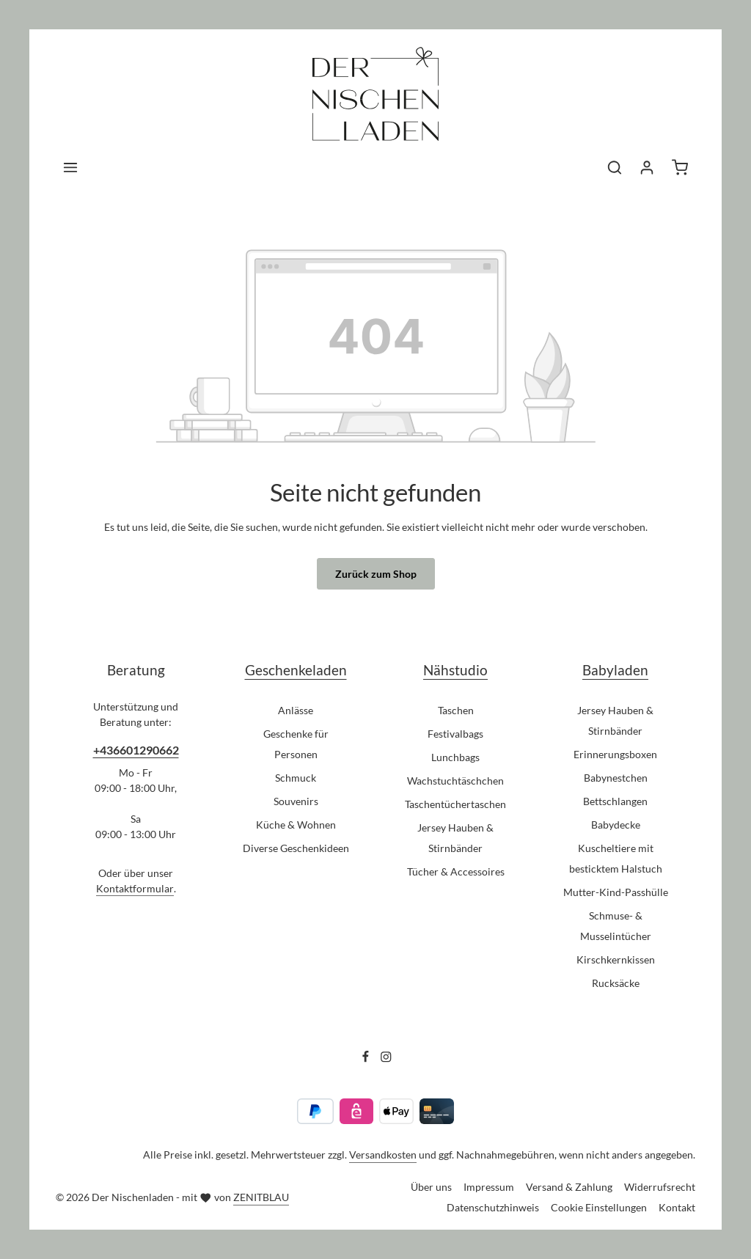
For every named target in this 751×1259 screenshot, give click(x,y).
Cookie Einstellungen (599, 1207)
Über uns (431, 1187)
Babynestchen (616, 777)
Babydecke (615, 824)
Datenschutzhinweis (493, 1207)
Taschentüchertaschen (455, 804)
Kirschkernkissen (615, 959)
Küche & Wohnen (296, 824)
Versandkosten (383, 1154)
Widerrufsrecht (659, 1187)
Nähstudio (455, 669)
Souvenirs (296, 801)
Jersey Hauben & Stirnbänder (455, 837)
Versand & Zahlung (569, 1187)
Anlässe (295, 710)
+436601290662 (136, 750)
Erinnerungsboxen (615, 754)
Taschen (456, 710)
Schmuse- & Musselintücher (615, 925)
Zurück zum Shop (376, 574)
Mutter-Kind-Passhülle (615, 892)
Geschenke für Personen (296, 743)
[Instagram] (386, 1058)
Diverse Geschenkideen (296, 848)
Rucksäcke (616, 983)
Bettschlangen (615, 801)
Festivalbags (455, 733)
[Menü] (70, 167)
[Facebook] (366, 1058)
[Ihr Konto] (647, 167)
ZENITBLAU (261, 1197)
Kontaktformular (135, 888)
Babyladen (615, 669)
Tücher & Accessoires (456, 871)
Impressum (489, 1187)
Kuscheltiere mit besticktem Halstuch (615, 858)
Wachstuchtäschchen (455, 780)
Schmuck (295, 777)
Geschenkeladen (296, 669)
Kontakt (677, 1207)
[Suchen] (614, 167)
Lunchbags (455, 757)
